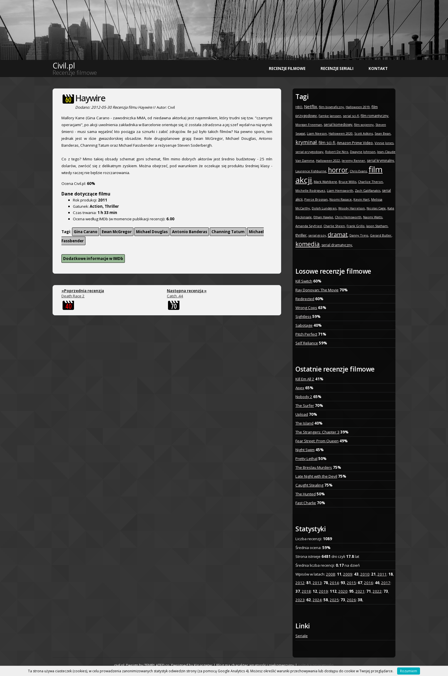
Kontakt (378, 68)
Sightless (303, 316)
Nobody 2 (303, 396)
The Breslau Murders (313, 467)
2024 (317, 599)
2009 (347, 574)
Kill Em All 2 (304, 379)
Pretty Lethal (306, 458)
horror (338, 169)
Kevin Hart (361, 199)
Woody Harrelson (351, 208)
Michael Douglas (152, 231)
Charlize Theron (370, 181)
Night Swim (305, 449)
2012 (300, 582)
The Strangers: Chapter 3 (317, 432)
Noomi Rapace (340, 199)
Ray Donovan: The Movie (317, 289)
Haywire (90, 98)
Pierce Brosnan (316, 199)
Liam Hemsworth (340, 190)
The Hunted (305, 494)
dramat (338, 234)
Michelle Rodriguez (310, 190)
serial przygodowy (309, 152)
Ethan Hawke (323, 217)
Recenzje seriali (337, 68)
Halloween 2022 (328, 160)
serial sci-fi (351, 116)
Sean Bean (383, 133)
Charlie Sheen (334, 226)
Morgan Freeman (308, 124)
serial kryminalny (380, 160)
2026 (351, 599)
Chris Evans (358, 171)
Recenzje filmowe (287, 68)
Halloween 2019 (358, 107)
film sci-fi (327, 142)
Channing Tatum (228, 231)
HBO (298, 107)
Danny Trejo (358, 235)
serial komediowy (338, 124)
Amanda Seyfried (308, 226)
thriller (301, 235)
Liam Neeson (317, 133)
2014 (334, 582)
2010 (364, 574)
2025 (334, 599)
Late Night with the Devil (316, 476)
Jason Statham (377, 226)
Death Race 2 (82, 293)
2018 (306, 591)
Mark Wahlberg (325, 181)
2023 (300, 599)
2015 (351, 582)
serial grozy (317, 235)
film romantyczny (374, 115)
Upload (301, 414)
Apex (299, 387)
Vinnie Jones (384, 143)
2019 (323, 591)
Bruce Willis (347, 181)
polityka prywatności (315, 665)
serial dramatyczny (336, 245)
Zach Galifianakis (367, 190)
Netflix (310, 106)
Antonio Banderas (189, 231)
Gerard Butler (380, 235)
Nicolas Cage (376, 208)
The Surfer (304, 405)
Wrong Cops (306, 307)
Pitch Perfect (306, 334)
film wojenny (364, 124)
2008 (330, 574)
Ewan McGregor (117, 231)
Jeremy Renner (353, 160)
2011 (382, 574)
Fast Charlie (305, 502)
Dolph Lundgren (324, 208)
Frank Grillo (356, 226)
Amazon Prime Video (355, 142)
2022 (377, 591)
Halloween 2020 (341, 133)
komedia (307, 244)
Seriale (301, 635)
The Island (304, 423)
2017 (385, 582)
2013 (317, 582)
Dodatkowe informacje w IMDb (93, 258)
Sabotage (304, 325)
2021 (360, 591)
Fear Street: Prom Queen (317, 440)
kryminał (306, 142)
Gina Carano (85, 231)
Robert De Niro (336, 152)
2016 (368, 582)
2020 (342, 591)
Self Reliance (306, 343)
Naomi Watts (372, 217)
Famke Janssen (330, 116)
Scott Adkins (363, 133)
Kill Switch (303, 281)
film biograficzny (331, 107)
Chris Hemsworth (348, 217)
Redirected (304, 298)
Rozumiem (408, 671)
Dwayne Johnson (362, 152)
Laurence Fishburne (310, 171)
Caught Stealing (309, 485)
